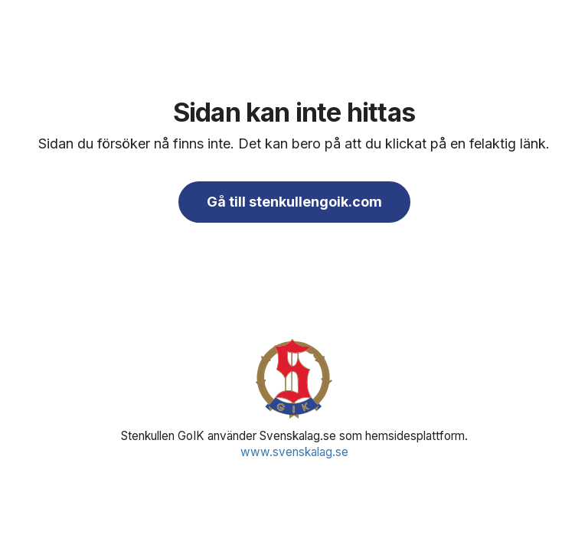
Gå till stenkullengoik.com (294, 202)
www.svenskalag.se (294, 452)
